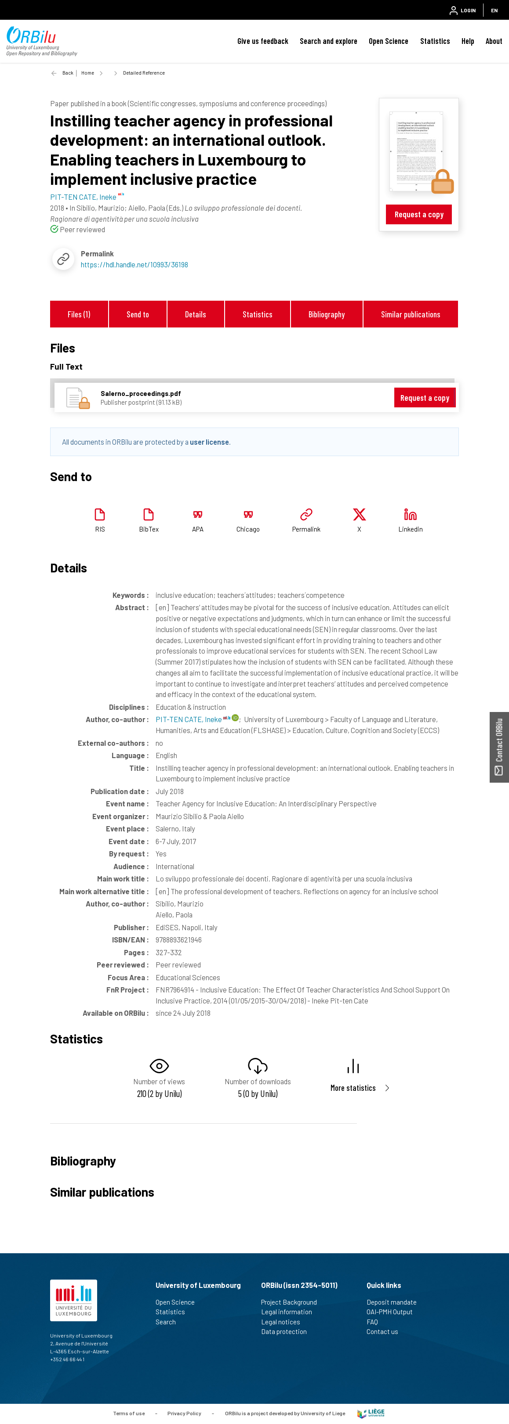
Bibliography (327, 314)
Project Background (292, 1302)
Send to (138, 314)
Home (87, 73)
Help (468, 41)
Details (195, 314)
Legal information (290, 1312)
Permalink (306, 529)
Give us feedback (262, 41)
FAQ (376, 1322)
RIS (100, 529)
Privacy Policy (184, 1413)
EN (494, 10)
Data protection (287, 1331)
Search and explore (328, 41)
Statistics (435, 41)
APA (198, 529)
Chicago (248, 529)
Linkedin (410, 529)
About (494, 41)
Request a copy (419, 214)
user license (209, 441)
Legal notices (284, 1322)
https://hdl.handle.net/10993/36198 (134, 264)
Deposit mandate (395, 1302)
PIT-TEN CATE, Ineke (193, 719)
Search (169, 1322)
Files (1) (79, 314)
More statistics (353, 1087)
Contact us (386, 1331)
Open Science (388, 41)
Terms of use (129, 1413)
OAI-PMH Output (393, 1312)
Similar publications (410, 314)
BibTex (149, 529)
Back (67, 73)
